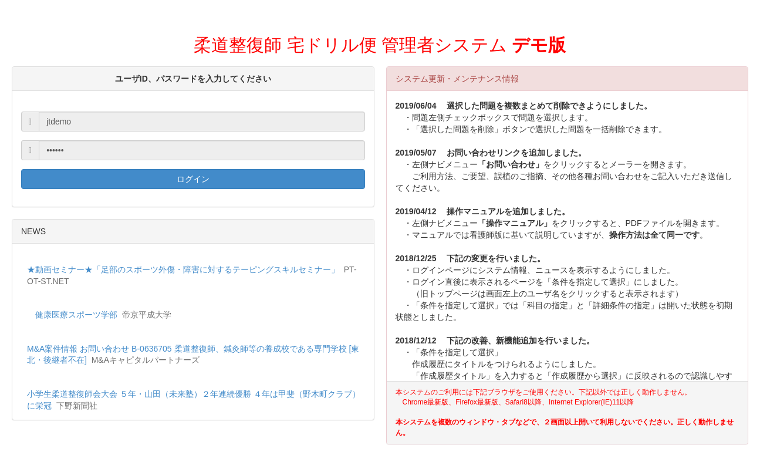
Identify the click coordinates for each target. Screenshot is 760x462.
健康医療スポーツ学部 (76, 314)
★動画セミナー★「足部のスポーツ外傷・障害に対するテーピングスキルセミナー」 (183, 269)
